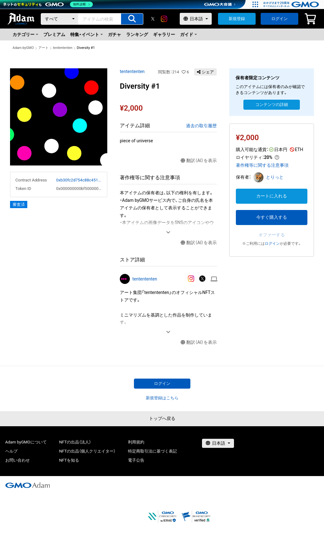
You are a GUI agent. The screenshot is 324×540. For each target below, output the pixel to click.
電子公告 (136, 460)
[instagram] (164, 19)
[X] (153, 19)
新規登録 (237, 18)
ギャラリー (164, 34)
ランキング (137, 34)
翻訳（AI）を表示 (199, 160)
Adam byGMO (23, 48)
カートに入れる (271, 195)
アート (43, 48)
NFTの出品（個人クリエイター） (87, 451)
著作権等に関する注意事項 (262, 165)
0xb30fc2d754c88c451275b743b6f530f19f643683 (79, 180)
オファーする (271, 234)
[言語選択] (196, 19)
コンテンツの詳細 (271, 104)
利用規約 (136, 442)
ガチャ (114, 34)
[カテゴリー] (59, 19)
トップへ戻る (162, 418)
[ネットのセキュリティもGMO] (48, 4)
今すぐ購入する (271, 217)
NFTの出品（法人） (75, 442)
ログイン (279, 18)
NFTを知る (69, 460)
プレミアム (54, 34)
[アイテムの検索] (132, 19)
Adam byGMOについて (26, 442)
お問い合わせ (17, 460)
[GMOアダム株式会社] (27, 485)
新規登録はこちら (162, 398)
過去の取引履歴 (201, 125)
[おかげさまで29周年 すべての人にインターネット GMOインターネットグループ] (292, 4)
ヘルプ (11, 451)
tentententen (62, 48)
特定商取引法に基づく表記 (152, 451)
